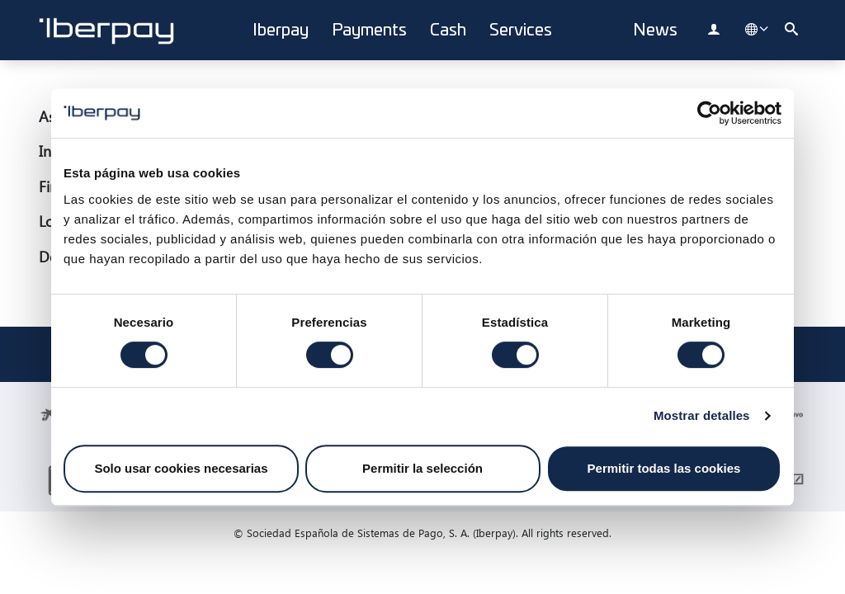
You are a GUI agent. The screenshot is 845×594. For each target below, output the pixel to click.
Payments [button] (369, 30)
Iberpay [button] (281, 30)
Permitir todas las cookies (664, 468)
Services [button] (520, 30)
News (655, 30)
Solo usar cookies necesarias (180, 468)
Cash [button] (448, 30)
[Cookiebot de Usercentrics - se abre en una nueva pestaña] (709, 113)
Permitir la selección (422, 468)
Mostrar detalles (702, 415)
